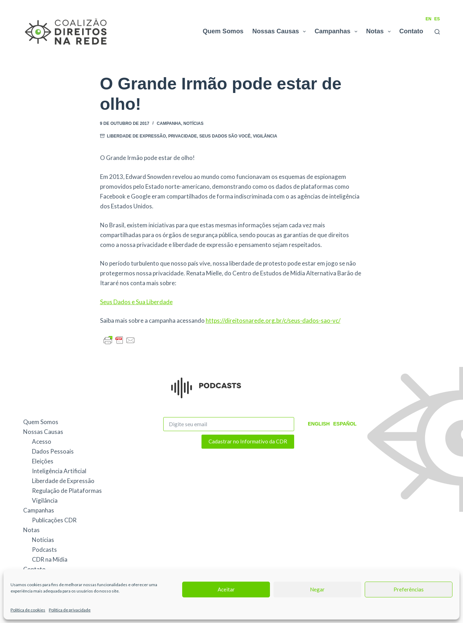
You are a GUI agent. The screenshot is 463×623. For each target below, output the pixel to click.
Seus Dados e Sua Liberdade (136, 302)
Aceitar (226, 589)
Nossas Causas (280, 31)
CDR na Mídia (49, 559)
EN (428, 18)
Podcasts (44, 549)
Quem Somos (223, 31)
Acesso (41, 441)
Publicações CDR (54, 520)
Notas (379, 31)
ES (437, 18)
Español (345, 424)
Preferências (408, 589)
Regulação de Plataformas (67, 490)
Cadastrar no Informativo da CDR (248, 441)
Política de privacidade (70, 609)
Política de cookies (28, 609)
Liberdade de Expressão (136, 136)
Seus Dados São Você (225, 136)
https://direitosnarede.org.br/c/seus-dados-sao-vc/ (273, 320)
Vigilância (265, 136)
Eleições (42, 461)
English (319, 424)
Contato (411, 31)
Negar (317, 589)
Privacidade (182, 136)
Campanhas (337, 31)
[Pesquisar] (437, 31)
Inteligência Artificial (59, 471)
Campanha (169, 123)
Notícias (193, 123)
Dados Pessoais (53, 451)
